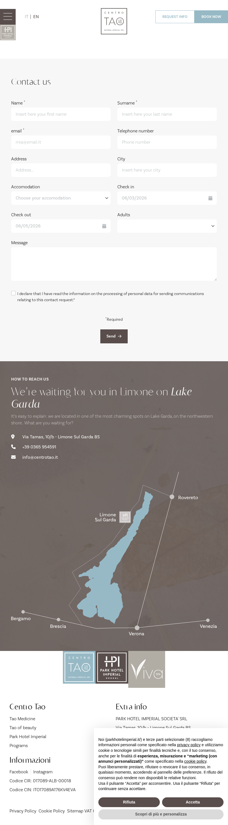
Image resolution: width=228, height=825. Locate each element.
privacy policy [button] (189, 745)
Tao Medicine (22, 716)
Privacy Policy (23, 809)
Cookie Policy (52, 809)
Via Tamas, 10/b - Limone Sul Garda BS (55, 435)
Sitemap (75, 809)
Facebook (19, 770)
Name (18, 103)
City (121, 158)
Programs (19, 743)
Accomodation (25, 186)
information (79, 293)
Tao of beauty (23, 725)
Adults (123, 214)
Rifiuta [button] (129, 802)
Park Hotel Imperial (28, 734)
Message (19, 242)
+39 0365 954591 (33, 445)
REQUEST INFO (174, 16)
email (17, 131)
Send (114, 335)
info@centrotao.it (34, 455)
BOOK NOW (211, 16)
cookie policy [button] (195, 761)
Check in (125, 186)
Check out (21, 214)
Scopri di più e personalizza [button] (161, 814)
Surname (127, 103)
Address (19, 158)
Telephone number (135, 131)
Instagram (42, 770)
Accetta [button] (193, 802)
